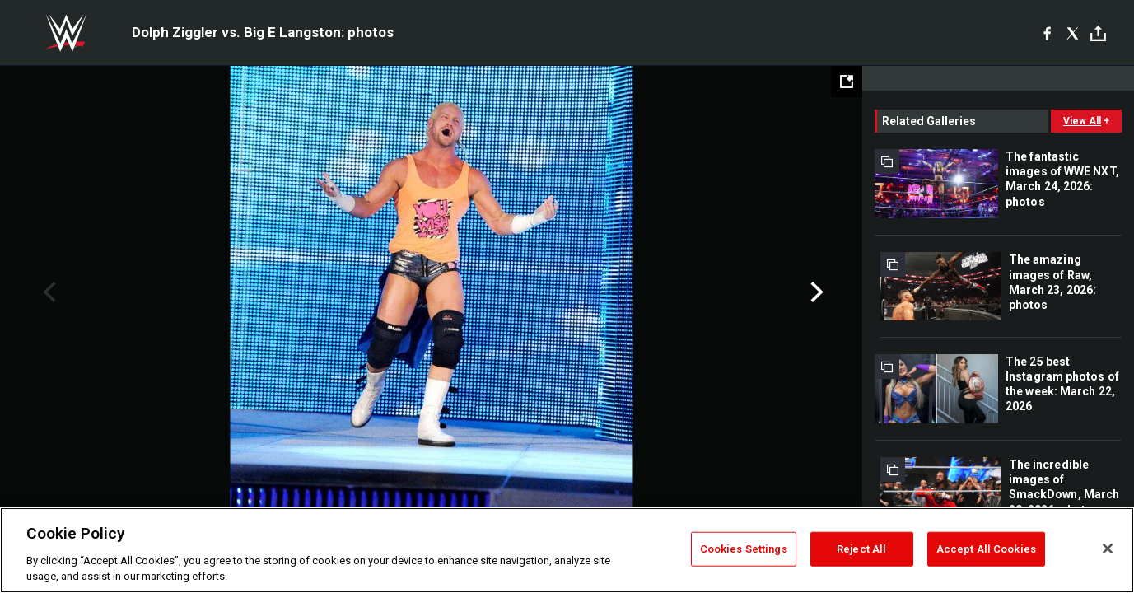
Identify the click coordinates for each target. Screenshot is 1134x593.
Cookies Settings (743, 549)
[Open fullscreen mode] (846, 81)
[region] (567, 550)
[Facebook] (1047, 33)
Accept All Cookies (986, 549)
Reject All (861, 549)
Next (814, 292)
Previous (47, 292)
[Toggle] (1098, 33)
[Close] (1108, 548)
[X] (1072, 33)
